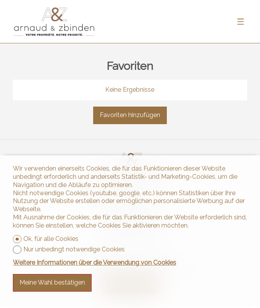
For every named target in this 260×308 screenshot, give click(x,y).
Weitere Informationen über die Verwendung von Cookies (94, 262)
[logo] (54, 21)
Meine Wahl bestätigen (52, 282)
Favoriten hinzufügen (130, 115)
